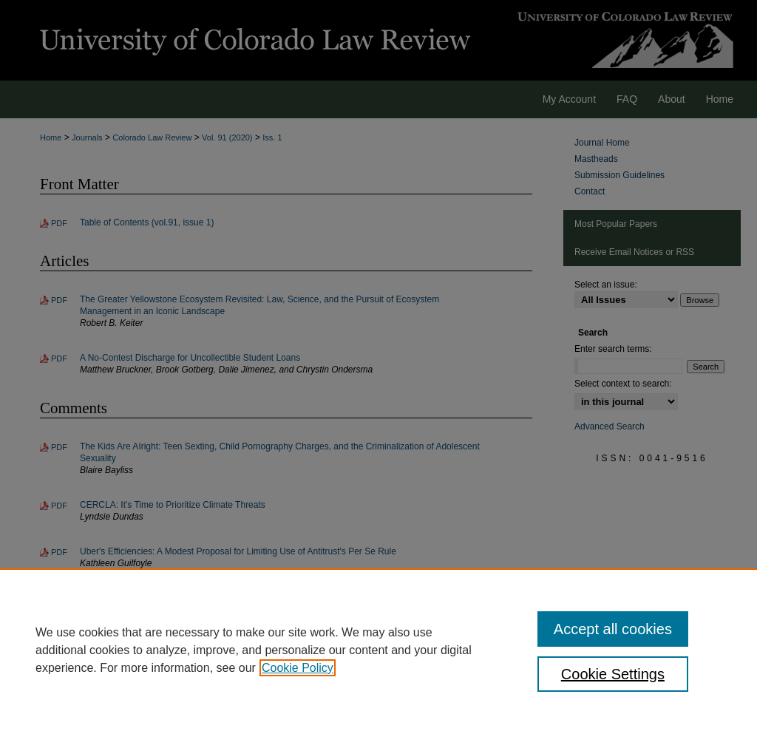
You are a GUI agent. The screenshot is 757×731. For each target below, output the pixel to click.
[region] (378, 649)
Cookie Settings (613, 674)
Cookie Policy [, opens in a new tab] (297, 668)
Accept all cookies (613, 629)
